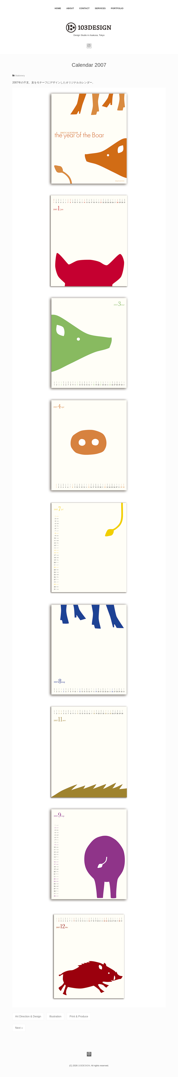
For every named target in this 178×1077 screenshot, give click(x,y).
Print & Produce (79, 1016)
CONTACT (84, 8)
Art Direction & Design (28, 1016)
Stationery (20, 75)
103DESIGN (84, 1065)
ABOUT (70, 8)
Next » (19, 1027)
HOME (58, 8)
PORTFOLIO (117, 8)
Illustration (55, 1016)
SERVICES (100, 8)
